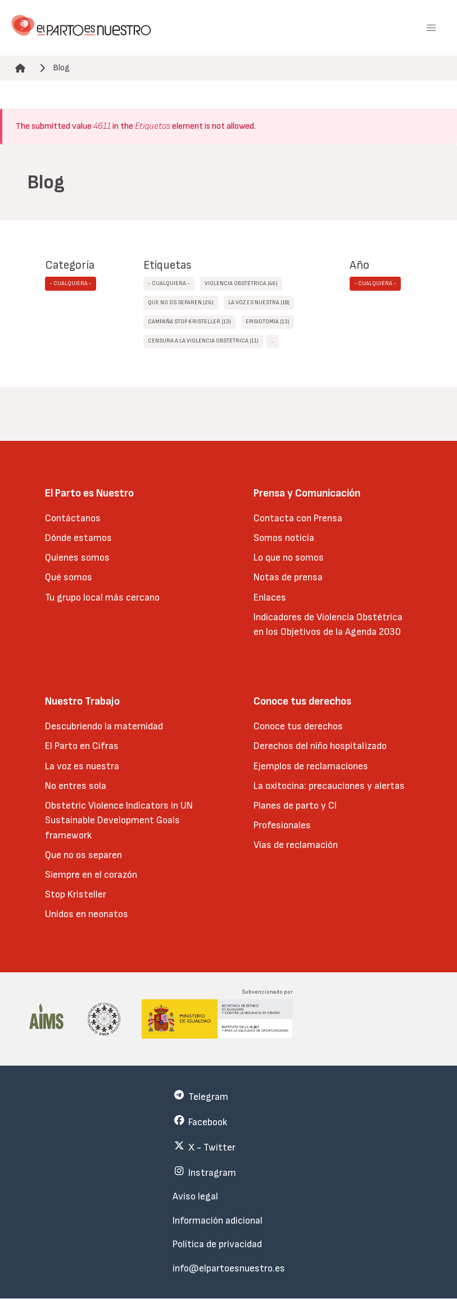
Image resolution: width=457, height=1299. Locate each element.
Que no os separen (83, 855)
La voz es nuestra (82, 766)
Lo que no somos (289, 557)
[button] (431, 28)
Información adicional (218, 1220)
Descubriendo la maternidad (104, 726)
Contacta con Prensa (298, 518)
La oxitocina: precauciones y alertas (329, 786)
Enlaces (270, 597)
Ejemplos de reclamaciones (311, 766)
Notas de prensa (288, 577)
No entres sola (75, 786)
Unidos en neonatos (86, 914)
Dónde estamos (78, 538)
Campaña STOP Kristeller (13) (189, 321)
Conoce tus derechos (298, 726)
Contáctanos (73, 518)
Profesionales (282, 825)
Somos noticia (284, 538)
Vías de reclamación (296, 845)
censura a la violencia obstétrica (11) (203, 340)
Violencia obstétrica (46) (241, 283)
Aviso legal (195, 1196)
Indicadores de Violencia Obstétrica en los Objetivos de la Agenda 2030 (328, 624)
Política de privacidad (217, 1244)
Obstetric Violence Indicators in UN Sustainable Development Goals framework (119, 820)
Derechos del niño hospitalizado (320, 746)
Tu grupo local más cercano (102, 597)
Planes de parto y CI (295, 805)
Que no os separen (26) (181, 302)
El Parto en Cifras (82, 746)
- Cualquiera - (70, 283)
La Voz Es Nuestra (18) (258, 302)
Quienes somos (77, 557)
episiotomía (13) (267, 321)
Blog (61, 67)
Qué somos (68, 577)
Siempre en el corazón (91, 875)
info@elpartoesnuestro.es (229, 1268)
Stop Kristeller (75, 894)
